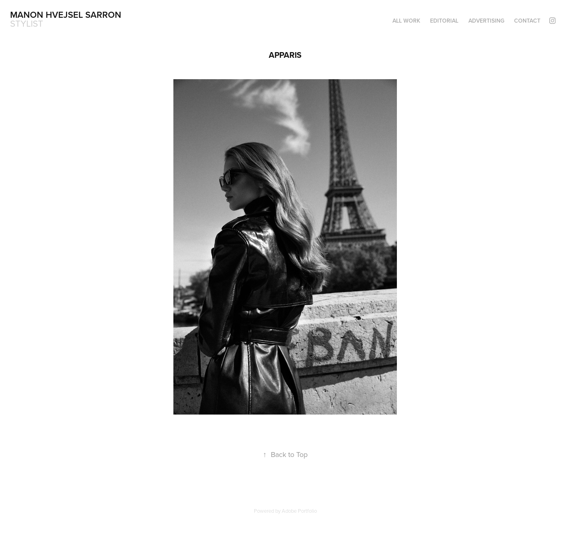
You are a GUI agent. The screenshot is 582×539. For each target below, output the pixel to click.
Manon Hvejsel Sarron (65, 14)
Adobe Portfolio (299, 510)
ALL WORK (406, 21)
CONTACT (527, 21)
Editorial (444, 21)
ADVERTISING (486, 21)
